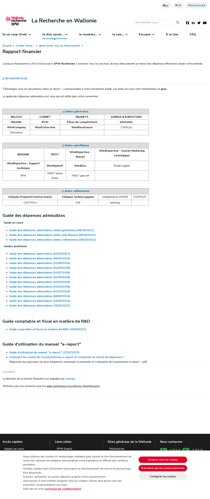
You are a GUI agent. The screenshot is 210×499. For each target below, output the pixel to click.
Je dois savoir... (54, 34)
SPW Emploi (64, 448)
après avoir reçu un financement (59, 45)
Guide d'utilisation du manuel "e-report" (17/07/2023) (44, 352)
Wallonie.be (196, 5)
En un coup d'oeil (17, 34)
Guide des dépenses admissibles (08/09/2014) (39, 296)
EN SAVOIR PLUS (16, 78)
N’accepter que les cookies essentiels (162, 468)
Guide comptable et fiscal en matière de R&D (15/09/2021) (47, 329)
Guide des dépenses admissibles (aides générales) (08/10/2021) (51, 230)
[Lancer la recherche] (178, 22)
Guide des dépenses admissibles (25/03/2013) (39, 305)
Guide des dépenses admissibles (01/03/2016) (39, 282)
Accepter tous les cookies (163, 459)
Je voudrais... (90, 34)
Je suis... (119, 34)
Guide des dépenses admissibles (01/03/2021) (39, 254)
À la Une (172, 34)
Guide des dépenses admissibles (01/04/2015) (39, 287)
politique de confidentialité (63, 489)
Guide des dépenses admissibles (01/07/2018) (39, 272)
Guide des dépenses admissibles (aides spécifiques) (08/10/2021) (52, 235)
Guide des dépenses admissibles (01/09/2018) (39, 268)
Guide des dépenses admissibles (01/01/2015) (39, 291)
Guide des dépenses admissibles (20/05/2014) (39, 301)
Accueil (7, 45)
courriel (70, 379)
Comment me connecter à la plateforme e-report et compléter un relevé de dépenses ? (66, 357)
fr (179, 5)
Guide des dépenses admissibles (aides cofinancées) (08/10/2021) (52, 240)
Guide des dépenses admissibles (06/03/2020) (39, 258)
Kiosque (146, 34)
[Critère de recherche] (157, 22)
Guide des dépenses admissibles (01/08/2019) (39, 263)
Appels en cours (14, 448)
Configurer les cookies (163, 476)
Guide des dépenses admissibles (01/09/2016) (39, 277)
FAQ (193, 34)
